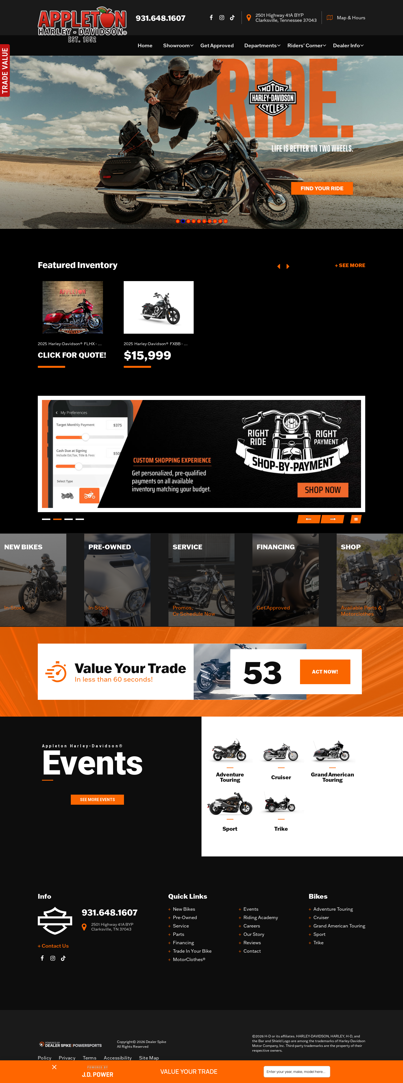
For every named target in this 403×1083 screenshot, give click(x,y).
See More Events (97, 799)
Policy (44, 1058)
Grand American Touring (339, 926)
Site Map (149, 1058)
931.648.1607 (109, 912)
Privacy (67, 1058)
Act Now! (325, 671)
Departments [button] (260, 45)
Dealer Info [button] (346, 45)
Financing (183, 942)
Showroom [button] (176, 45)
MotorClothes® (189, 959)
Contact (252, 951)
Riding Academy (260, 917)
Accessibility (118, 1058)
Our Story (253, 934)
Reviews (252, 942)
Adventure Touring (333, 909)
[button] (279, 266)
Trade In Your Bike (192, 951)
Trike (318, 942)
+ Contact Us (53, 945)
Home (145, 45)
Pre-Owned (185, 917)
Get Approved (217, 45)
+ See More (350, 265)
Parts (178, 934)
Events (250, 909)
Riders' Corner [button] (304, 45)
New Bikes (184, 909)
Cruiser (321, 917)
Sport (319, 934)
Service (181, 926)
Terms (89, 1058)
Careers (251, 926)
